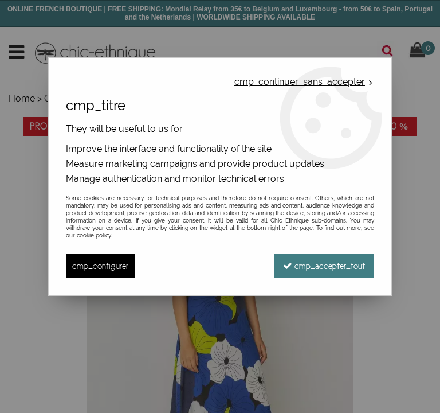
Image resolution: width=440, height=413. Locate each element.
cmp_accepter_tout (324, 266)
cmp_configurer (100, 266)
